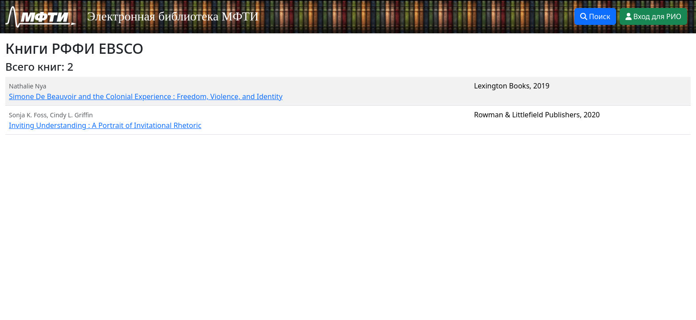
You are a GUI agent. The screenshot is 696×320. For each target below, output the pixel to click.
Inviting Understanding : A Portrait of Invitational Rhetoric (105, 125)
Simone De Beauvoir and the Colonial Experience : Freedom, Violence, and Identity (145, 96)
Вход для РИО (653, 16)
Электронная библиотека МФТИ (173, 16)
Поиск (595, 16)
